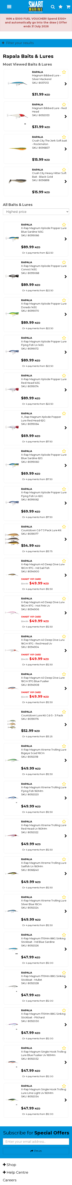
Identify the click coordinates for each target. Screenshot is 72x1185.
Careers (10, 1180)
